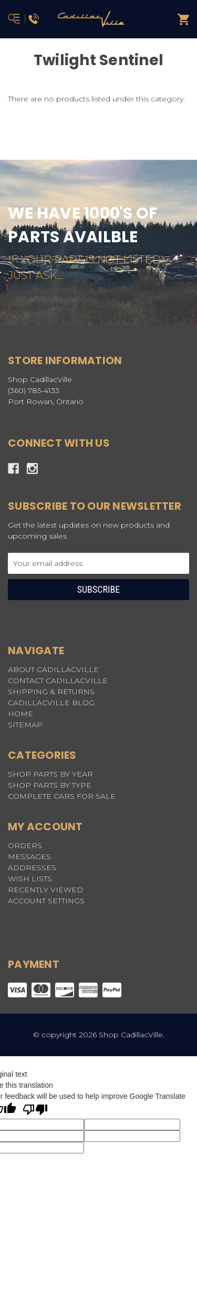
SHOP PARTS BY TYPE (49, 785)
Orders (25, 845)
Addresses (32, 867)
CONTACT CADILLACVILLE (58, 680)
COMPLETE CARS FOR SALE (62, 796)
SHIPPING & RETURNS (51, 691)
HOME (20, 713)
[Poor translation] (35, 1110)
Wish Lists (30, 878)
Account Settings (46, 900)
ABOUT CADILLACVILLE (53, 669)
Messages (29, 856)
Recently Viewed (45, 889)
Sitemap (25, 724)
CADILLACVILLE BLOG (51, 702)
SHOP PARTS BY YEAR (50, 774)
